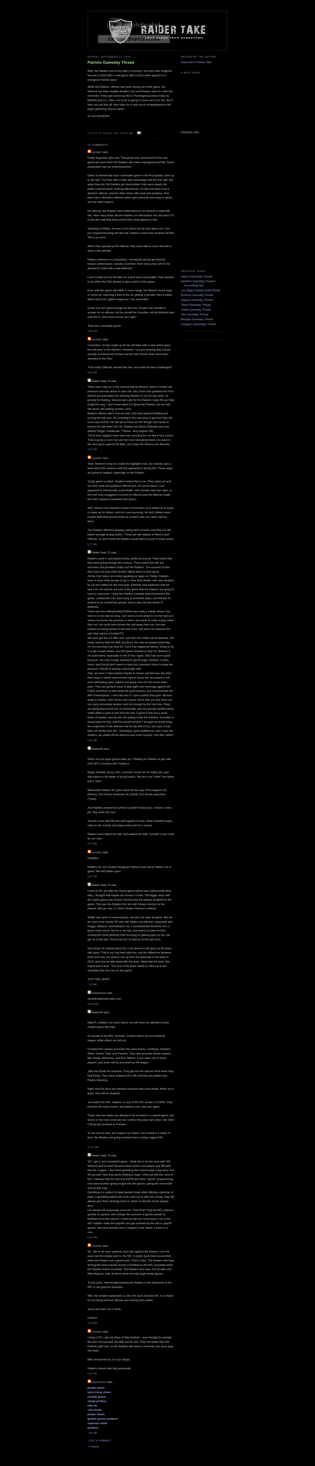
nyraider (97, 152)
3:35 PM (92, 372)
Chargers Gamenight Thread (198, 324)
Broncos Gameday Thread (197, 295)
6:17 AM (92, 544)
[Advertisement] (193, 201)
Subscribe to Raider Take (196, 62)
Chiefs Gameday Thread (196, 309)
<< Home (93, 1446)
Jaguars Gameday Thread (197, 299)
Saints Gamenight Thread (196, 276)
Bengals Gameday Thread (197, 319)
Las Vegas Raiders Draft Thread (200, 290)
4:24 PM (92, 449)
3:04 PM (92, 331)
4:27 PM (92, 844)
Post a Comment (100, 1440)
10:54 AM (93, 1004)
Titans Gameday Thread (195, 304)
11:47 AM (93, 1147)
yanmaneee (99, 1382)
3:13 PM (92, 1323)
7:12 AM (92, 984)
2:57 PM (92, 1374)
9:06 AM (92, 740)
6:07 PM (92, 876)
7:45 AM (92, 1433)
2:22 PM (92, 1237)
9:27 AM (128, 133)
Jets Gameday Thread (194, 314)
